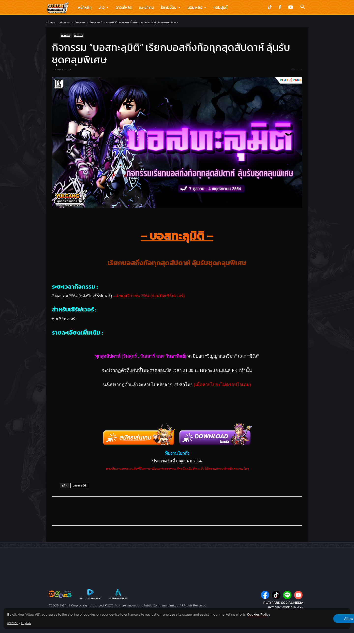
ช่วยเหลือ (197, 7)
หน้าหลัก (85, 7)
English (26, 623)
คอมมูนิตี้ (220, 7)
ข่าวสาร (65, 22)
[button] (302, 7)
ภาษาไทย (12, 623)
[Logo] (60, 7)
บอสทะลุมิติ (79, 485)
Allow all (324, 619)
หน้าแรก (51, 22)
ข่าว (103, 7)
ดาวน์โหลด (124, 7)
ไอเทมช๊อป (170, 7)
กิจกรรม (79, 22)
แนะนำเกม (146, 7)
